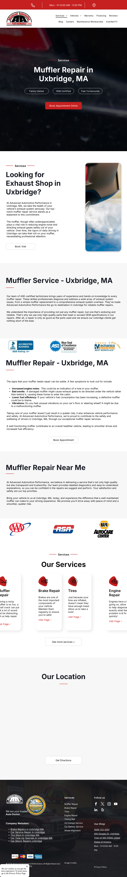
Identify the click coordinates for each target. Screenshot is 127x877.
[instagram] (109, 804)
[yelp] (102, 810)
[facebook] (95, 804)
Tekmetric (28, 866)
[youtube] (115, 804)
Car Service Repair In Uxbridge (28, 832)
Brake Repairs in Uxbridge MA (27, 829)
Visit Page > (45, 620)
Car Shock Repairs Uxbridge (26, 840)
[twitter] (102, 804)
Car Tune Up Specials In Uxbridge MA (31, 838)
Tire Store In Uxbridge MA (25, 835)
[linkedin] (95, 810)
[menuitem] (61, 16)
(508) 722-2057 (102, 829)
